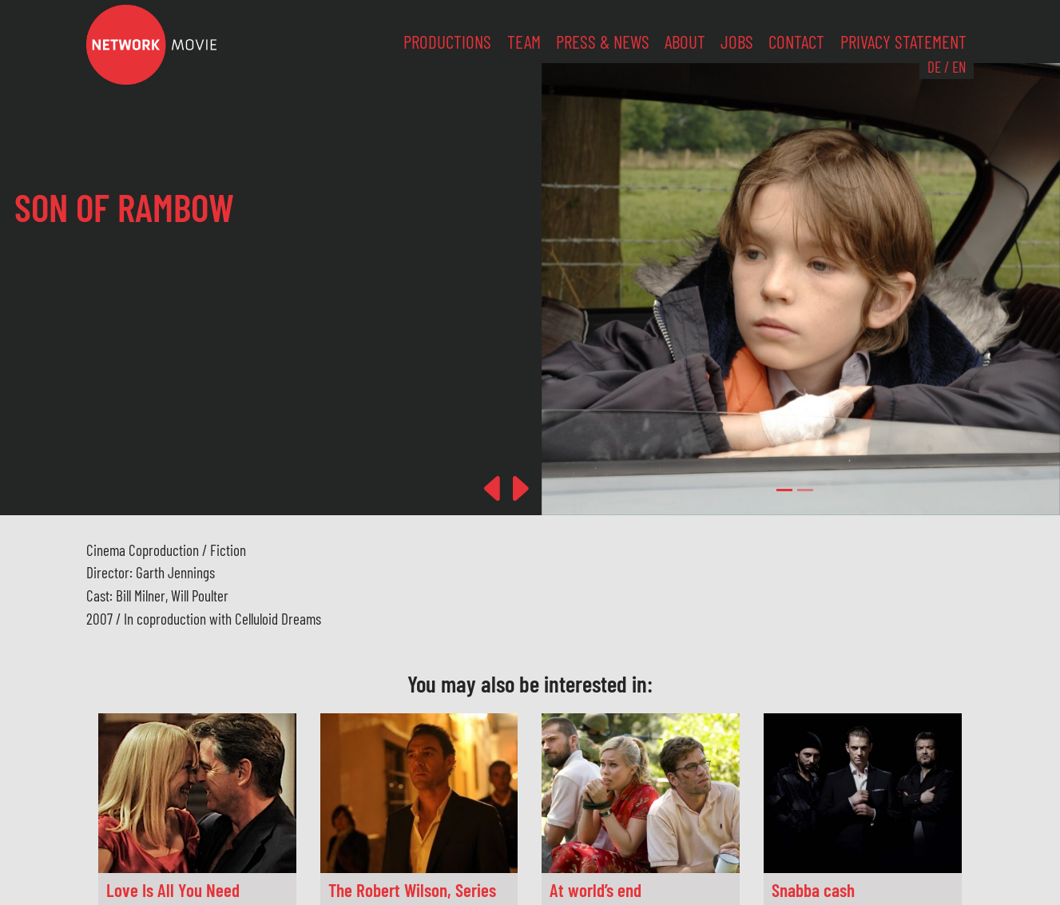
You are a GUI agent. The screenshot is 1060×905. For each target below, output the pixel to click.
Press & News (602, 41)
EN (959, 67)
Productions (447, 41)
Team (524, 41)
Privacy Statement (903, 41)
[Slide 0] (784, 490)
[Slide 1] (805, 490)
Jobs (737, 41)
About (685, 41)
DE (934, 67)
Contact (796, 41)
